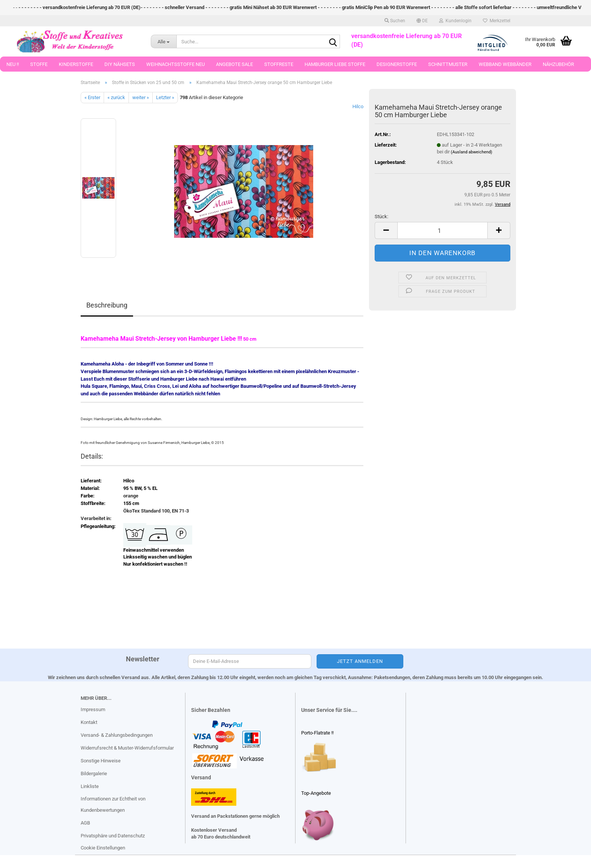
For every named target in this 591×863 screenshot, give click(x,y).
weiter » (140, 97)
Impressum (93, 709)
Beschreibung (106, 305)
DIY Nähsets (119, 64)
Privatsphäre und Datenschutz (113, 836)
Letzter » (165, 97)
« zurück (116, 97)
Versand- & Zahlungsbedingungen (117, 735)
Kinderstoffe (76, 64)
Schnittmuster (447, 64)
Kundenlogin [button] (455, 20)
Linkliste (90, 786)
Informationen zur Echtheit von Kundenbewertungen (113, 804)
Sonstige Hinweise (101, 761)
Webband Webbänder (505, 64)
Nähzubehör (558, 64)
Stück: (381, 216)
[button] (422, 20)
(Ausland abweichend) (471, 152)
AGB (85, 823)
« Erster (92, 97)
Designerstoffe (397, 64)
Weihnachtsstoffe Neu (175, 64)
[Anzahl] (442, 230)
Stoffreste (278, 64)
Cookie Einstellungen (103, 848)
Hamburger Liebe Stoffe (335, 64)
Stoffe (38, 64)
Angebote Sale (234, 64)
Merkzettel (496, 20)
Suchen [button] (394, 20)
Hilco (357, 106)
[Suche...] (163, 41)
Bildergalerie (94, 773)
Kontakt (89, 722)
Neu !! (12, 64)
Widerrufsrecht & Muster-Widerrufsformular (127, 748)
